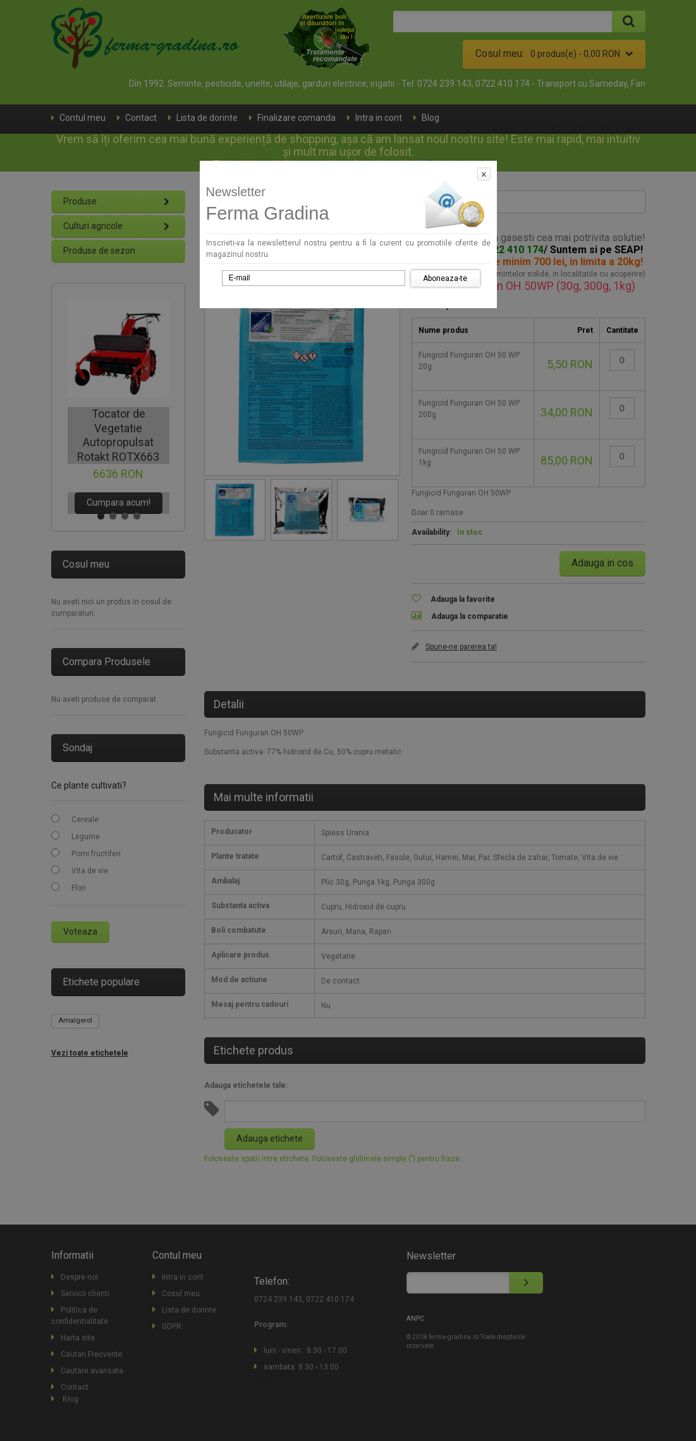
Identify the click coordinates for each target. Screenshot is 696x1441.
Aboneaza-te (445, 278)
